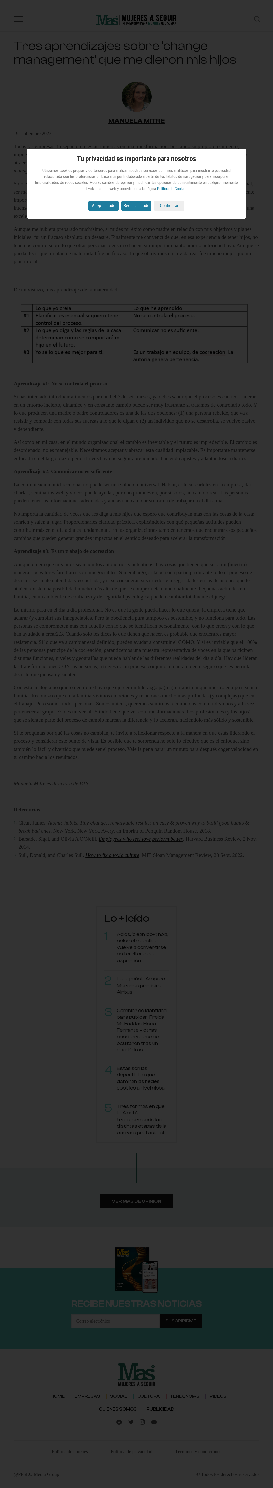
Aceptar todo (103, 205)
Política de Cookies (172, 188)
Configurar (169, 205)
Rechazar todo (136, 205)
